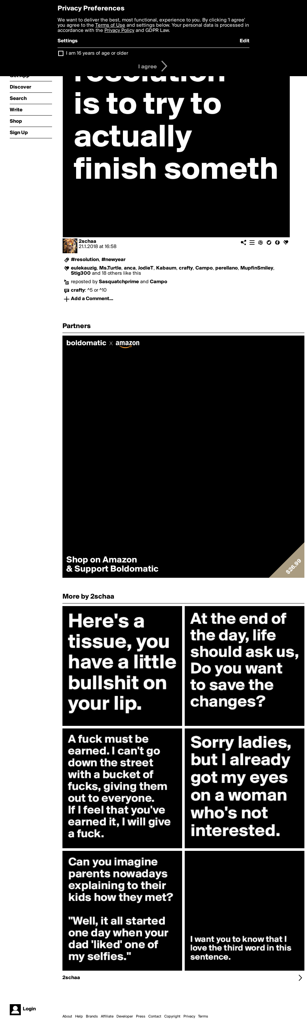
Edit (244, 41)
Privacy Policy (119, 30)
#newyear (113, 259)
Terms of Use (110, 25)
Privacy (189, 1016)
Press (140, 1016)
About (67, 1016)
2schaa (87, 241)
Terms (203, 1016)
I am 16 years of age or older (97, 53)
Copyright (172, 1016)
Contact (154, 1016)
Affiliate (107, 1016)
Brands (92, 1016)
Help (79, 1016)
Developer (124, 1016)
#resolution (85, 259)
